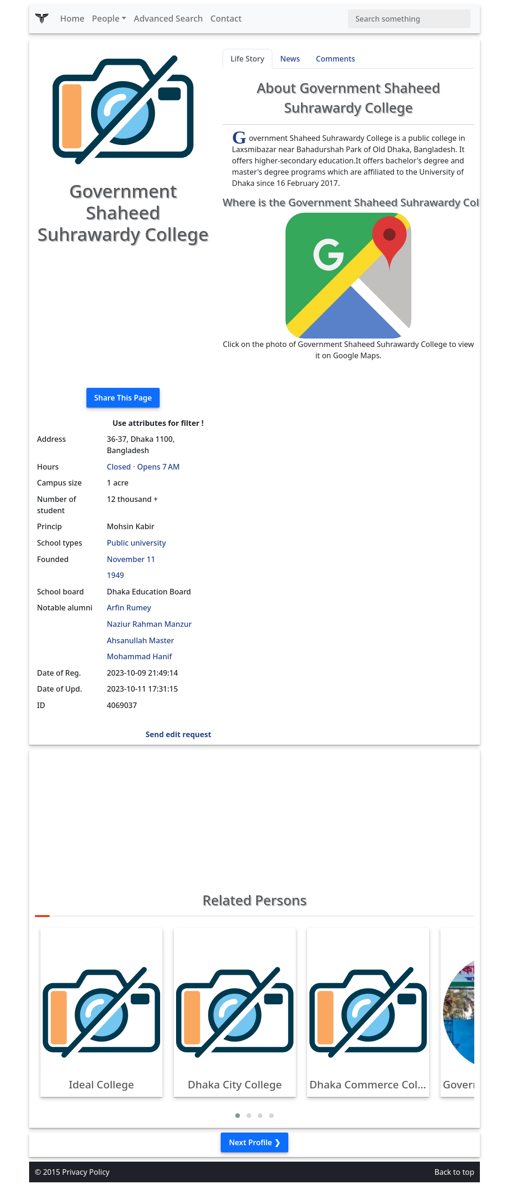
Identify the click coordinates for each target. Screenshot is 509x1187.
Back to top (454, 1172)
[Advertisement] (123, 314)
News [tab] (290, 59)
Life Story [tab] (247, 59)
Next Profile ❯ (254, 1142)
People (106, 18)
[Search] (409, 18)
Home (72, 18)
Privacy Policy (85, 1172)
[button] (237, 1115)
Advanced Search (168, 18)
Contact (226, 18)
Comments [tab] (335, 59)
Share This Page (123, 398)
